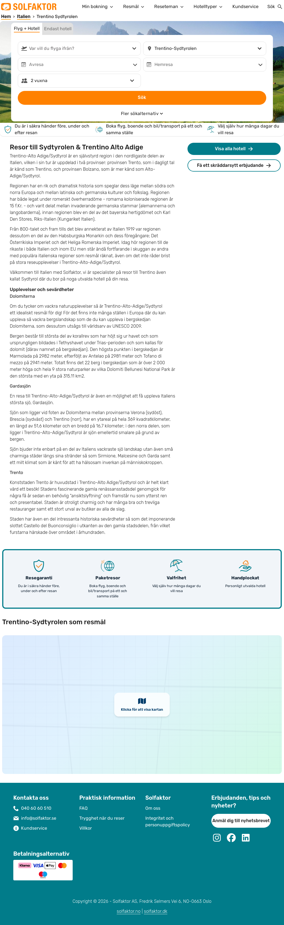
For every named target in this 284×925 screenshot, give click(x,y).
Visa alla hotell (234, 149)
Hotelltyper (209, 6)
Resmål (134, 6)
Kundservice (245, 6)
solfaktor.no (129, 911)
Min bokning (98, 6)
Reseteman (169, 6)
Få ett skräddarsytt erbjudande (234, 165)
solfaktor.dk (156, 911)
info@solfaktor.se (38, 818)
